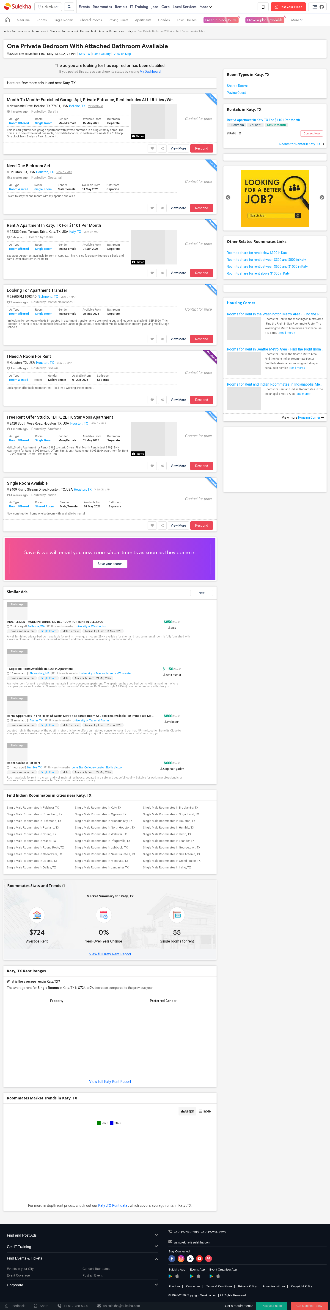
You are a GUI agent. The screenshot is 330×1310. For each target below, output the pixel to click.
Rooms (42, 20)
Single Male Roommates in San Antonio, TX (171, 854)
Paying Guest (118, 20)
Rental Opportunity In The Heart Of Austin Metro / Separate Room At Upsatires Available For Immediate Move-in (82, 716)
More (207, 6)
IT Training (140, 6)
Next (202, 593)
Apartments (143, 20)
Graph (187, 1111)
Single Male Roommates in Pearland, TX (33, 827)
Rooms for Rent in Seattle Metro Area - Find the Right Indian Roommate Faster (275, 349)
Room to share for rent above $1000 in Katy (258, 273)
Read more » (287, 333)
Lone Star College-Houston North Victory (97, 767)
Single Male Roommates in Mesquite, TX (101, 861)
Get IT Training (82, 1247)
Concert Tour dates (96, 1269)
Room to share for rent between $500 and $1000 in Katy (267, 266)
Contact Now (312, 133)
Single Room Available (27, 483)
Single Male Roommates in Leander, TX (168, 841)
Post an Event (92, 1275)
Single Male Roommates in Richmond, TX (34, 821)
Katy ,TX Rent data (112, 1206)
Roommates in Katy (121, 31)
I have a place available (265, 20)
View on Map (122, 54)
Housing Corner (241, 303)
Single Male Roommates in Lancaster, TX (102, 867)
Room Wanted (18, 189)
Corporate (82, 1285)
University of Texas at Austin (91, 720)
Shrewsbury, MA (40, 673)
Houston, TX (45, 172)
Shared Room (44, 506)
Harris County (101, 54)
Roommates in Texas (44, 31)
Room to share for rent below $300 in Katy (257, 253)
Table (205, 1111)
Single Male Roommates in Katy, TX (98, 807)
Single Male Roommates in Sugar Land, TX (171, 814)
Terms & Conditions (219, 1286)
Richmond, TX (48, 297)
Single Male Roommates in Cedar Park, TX (34, 854)
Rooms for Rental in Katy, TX (301, 144)
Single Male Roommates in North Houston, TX (105, 827)
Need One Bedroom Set (28, 166)
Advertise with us (274, 1286)
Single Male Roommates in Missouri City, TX (103, 821)
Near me (23, 20)
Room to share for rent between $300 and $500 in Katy (266, 259)
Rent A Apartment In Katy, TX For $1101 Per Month (54, 225)
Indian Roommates (15, 31)
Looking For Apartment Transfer (37, 290)
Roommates (103, 6)
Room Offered (19, 123)
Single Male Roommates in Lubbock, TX (101, 847)
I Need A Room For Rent (29, 356)
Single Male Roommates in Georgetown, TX (171, 847)
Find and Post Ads (82, 1235)
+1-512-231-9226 (213, 1232)
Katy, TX (84, 54)
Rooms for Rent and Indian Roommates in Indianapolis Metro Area (275, 384)
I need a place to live (221, 20)
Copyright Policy (302, 1286)
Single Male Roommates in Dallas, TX (31, 867)
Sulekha (17, 7)
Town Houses (187, 20)
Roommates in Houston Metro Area (83, 31)
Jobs (156, 6)
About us (174, 1286)
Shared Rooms (91, 20)
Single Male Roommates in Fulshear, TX (33, 807)
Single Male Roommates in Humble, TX (168, 827)
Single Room (43, 123)
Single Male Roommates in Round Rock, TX (35, 847)
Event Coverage (18, 1275)
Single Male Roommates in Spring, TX (31, 834)
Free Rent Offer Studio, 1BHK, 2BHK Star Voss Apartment (60, 417)
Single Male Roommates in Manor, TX (31, 841)
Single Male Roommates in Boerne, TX (32, 861)
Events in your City (20, 1269)
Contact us (193, 1286)
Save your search (110, 564)
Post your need (272, 1305)
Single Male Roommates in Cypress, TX (100, 814)
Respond (201, 148)
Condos (164, 20)
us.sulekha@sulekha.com (192, 1242)
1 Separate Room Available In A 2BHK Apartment (40, 669)
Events (85, 6)
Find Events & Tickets (82, 1258)
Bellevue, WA (36, 626)
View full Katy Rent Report (110, 954)
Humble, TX (34, 767)
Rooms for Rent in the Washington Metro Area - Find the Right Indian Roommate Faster (275, 314)
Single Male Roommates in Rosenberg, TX (34, 814)
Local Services (186, 6)
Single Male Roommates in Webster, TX (101, 834)
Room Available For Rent (23, 763)
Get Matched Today (309, 1305)
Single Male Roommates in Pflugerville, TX (102, 841)
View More (178, 148)
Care (166, 6)
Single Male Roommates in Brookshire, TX (170, 807)
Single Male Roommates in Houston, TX (169, 821)
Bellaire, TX (77, 106)
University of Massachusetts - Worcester (106, 673)
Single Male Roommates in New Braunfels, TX (105, 854)
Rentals (122, 6)
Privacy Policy (247, 1286)
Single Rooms (64, 20)
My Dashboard (150, 72)
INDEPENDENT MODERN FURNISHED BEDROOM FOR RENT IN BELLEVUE (55, 622)
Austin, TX (36, 720)
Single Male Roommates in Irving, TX (167, 867)
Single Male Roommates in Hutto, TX (167, 834)
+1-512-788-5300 (186, 1232)
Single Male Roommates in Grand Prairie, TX (172, 861)
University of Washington (91, 626)
